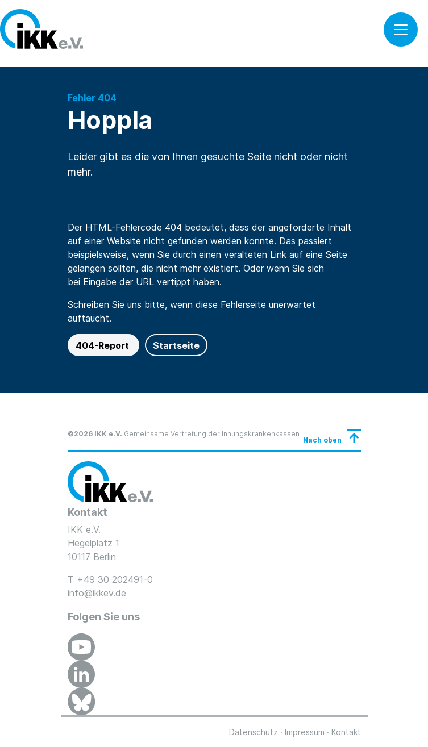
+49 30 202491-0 (115, 579)
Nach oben (322, 440)
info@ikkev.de (97, 593)
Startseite (176, 345)
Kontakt (346, 732)
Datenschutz (253, 732)
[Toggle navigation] (401, 29)
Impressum (305, 732)
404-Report (103, 345)
